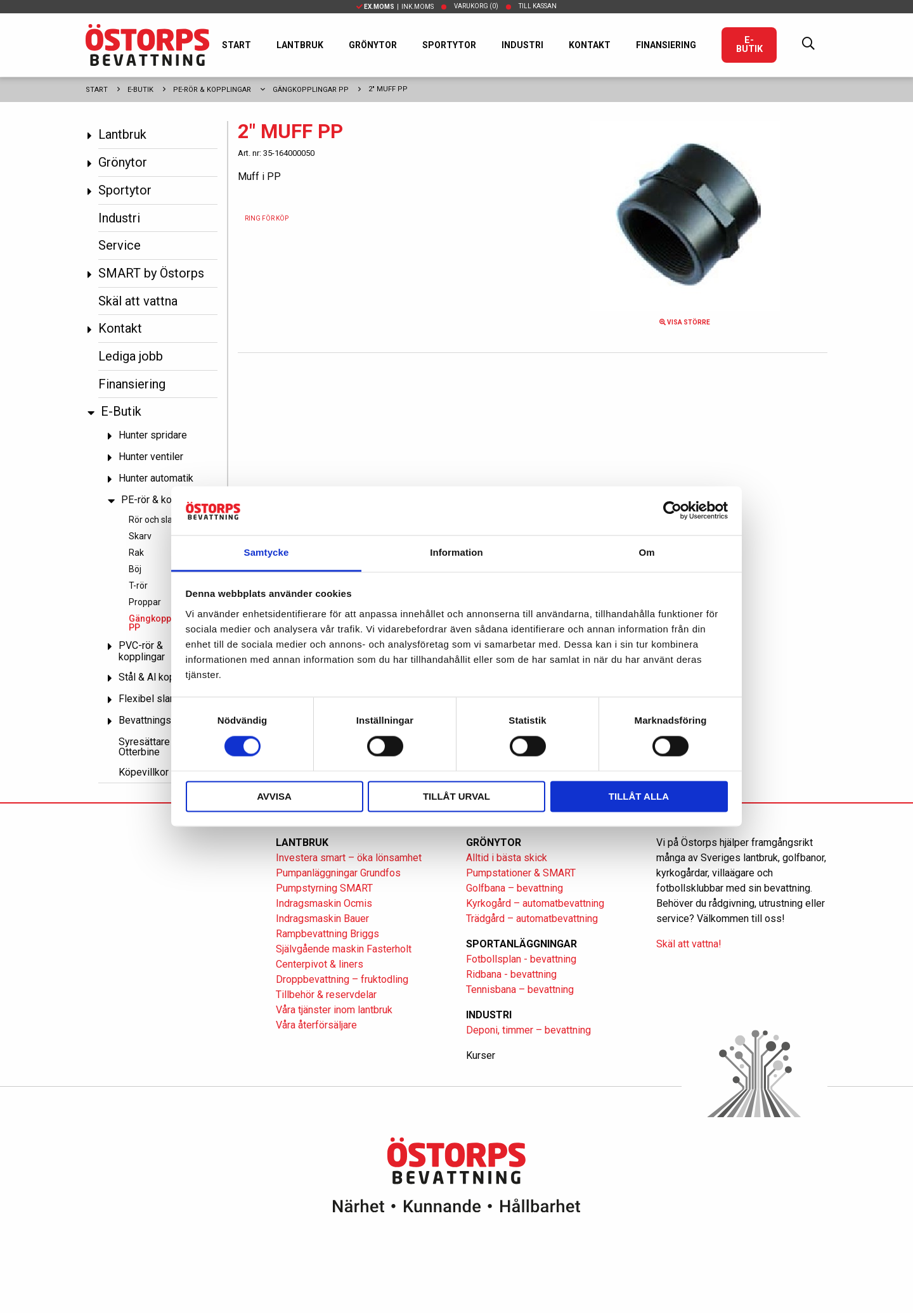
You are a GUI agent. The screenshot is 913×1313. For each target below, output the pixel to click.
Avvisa (274, 796)
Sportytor (449, 45)
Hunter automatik (156, 478)
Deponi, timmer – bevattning (528, 1030)
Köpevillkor (144, 772)
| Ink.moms (395, 6)
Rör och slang (156, 520)
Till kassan (538, 6)
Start (236, 45)
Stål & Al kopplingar (162, 677)
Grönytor (373, 45)
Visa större (684, 322)
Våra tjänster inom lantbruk (334, 1010)
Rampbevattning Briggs (329, 934)
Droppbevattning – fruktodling (342, 979)
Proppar (145, 602)
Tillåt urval (456, 796)
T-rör (138, 585)
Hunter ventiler (151, 457)
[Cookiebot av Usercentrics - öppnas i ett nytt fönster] (672, 510)
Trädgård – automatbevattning (532, 919)
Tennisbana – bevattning (520, 989)
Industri (522, 45)
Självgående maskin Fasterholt (343, 949)
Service (119, 245)
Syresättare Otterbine (144, 747)
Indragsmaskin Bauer (322, 919)
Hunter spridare (153, 435)
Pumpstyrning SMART (324, 888)
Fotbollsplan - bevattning (521, 959)
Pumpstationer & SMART (521, 873)
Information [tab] (456, 552)
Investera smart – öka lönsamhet (349, 858)
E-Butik (749, 44)
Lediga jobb (130, 356)
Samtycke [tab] (266, 552)
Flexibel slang (150, 699)
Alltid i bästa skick (506, 858)
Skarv (140, 536)
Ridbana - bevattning (511, 974)
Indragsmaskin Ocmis (324, 903)
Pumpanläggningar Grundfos (338, 873)
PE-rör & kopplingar (212, 90)
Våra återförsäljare (316, 1025)
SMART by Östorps (151, 273)
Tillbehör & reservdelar (326, 995)
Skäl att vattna (138, 301)
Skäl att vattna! (689, 944)
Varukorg (476, 6)
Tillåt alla (639, 796)
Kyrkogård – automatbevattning (535, 903)
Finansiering (666, 45)
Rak (136, 553)
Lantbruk (299, 45)
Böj (135, 569)
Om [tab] (646, 552)
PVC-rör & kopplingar (142, 651)
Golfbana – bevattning (514, 888)
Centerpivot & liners (319, 964)
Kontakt (590, 45)
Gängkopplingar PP (311, 90)
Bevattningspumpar (161, 720)
